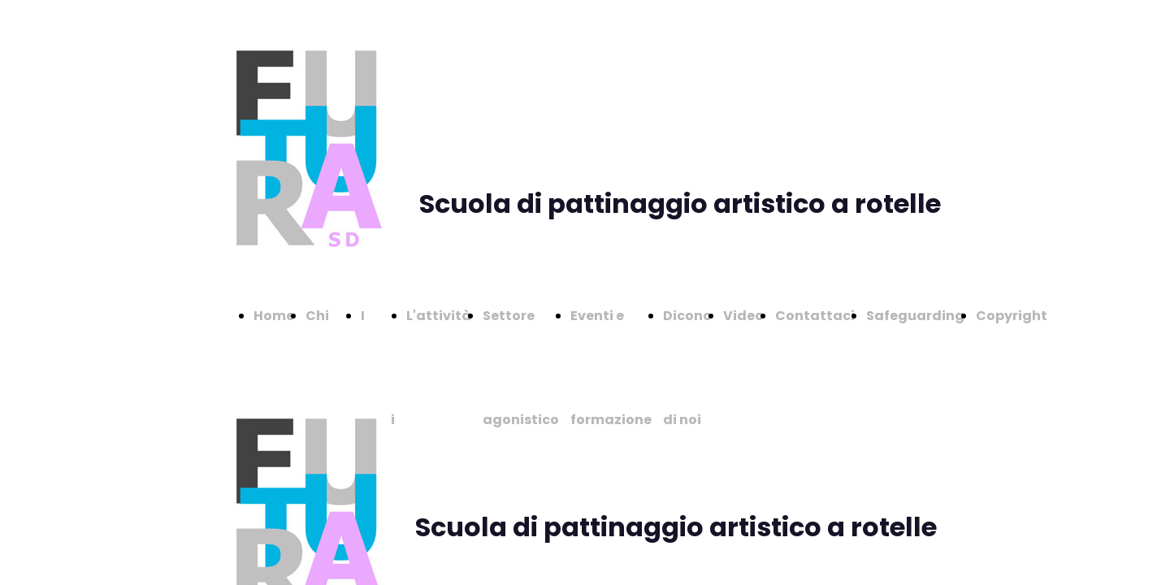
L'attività (438, 315)
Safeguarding (915, 315)
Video (743, 315)
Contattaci (815, 315)
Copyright (1011, 315)
